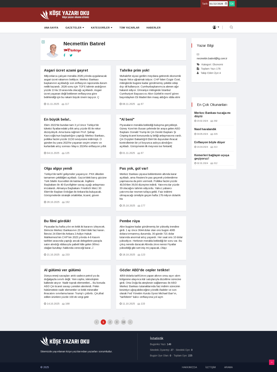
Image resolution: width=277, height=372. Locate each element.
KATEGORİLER (101, 27)
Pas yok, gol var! (134, 168)
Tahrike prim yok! (134, 70)
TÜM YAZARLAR (129, 27)
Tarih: (205, 3)
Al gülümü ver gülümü (62, 270)
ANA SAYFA (51, 27)
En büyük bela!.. (57, 119)
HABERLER (153, 27)
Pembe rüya (130, 221)
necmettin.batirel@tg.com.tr (212, 58)
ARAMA (228, 367)
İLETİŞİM (210, 367)
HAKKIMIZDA (189, 367)
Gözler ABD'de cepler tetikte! (145, 270)
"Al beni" (127, 119)
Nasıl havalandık (205, 129)
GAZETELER (74, 27)
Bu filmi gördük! (57, 221)
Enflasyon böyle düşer (209, 142)
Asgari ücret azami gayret (66, 70)
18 (123, 322)
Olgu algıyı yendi (58, 168)
